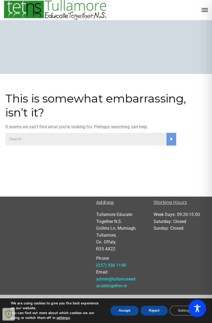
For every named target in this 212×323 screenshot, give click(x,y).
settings (63, 317)
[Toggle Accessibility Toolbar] (197, 308)
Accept (124, 310)
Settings (185, 310)
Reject (154, 310)
